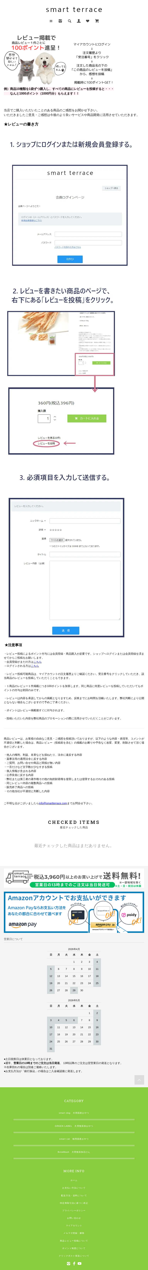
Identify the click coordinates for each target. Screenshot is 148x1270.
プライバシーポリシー (74, 1210)
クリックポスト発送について (74, 1256)
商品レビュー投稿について (74, 1241)
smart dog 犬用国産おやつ (74, 1113)
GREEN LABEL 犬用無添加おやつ (74, 1126)
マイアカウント (74, 1225)
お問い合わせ (74, 1218)
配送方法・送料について (74, 1195)
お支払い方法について (74, 1188)
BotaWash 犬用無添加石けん (74, 1152)
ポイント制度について (74, 1248)
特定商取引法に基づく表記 (74, 1203)
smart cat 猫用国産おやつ (74, 1139)
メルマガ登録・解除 (73, 1233)
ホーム (74, 1180)
